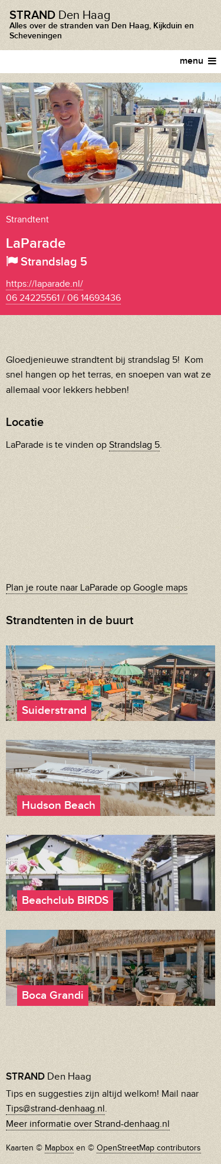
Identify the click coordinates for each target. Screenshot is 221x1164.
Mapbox (59, 1148)
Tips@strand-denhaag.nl (55, 1108)
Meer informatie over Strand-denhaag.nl (88, 1124)
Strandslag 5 (134, 445)
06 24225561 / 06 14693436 (63, 298)
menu (198, 61)
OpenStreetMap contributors (149, 1148)
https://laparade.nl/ (44, 284)
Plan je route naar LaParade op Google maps (96, 588)
